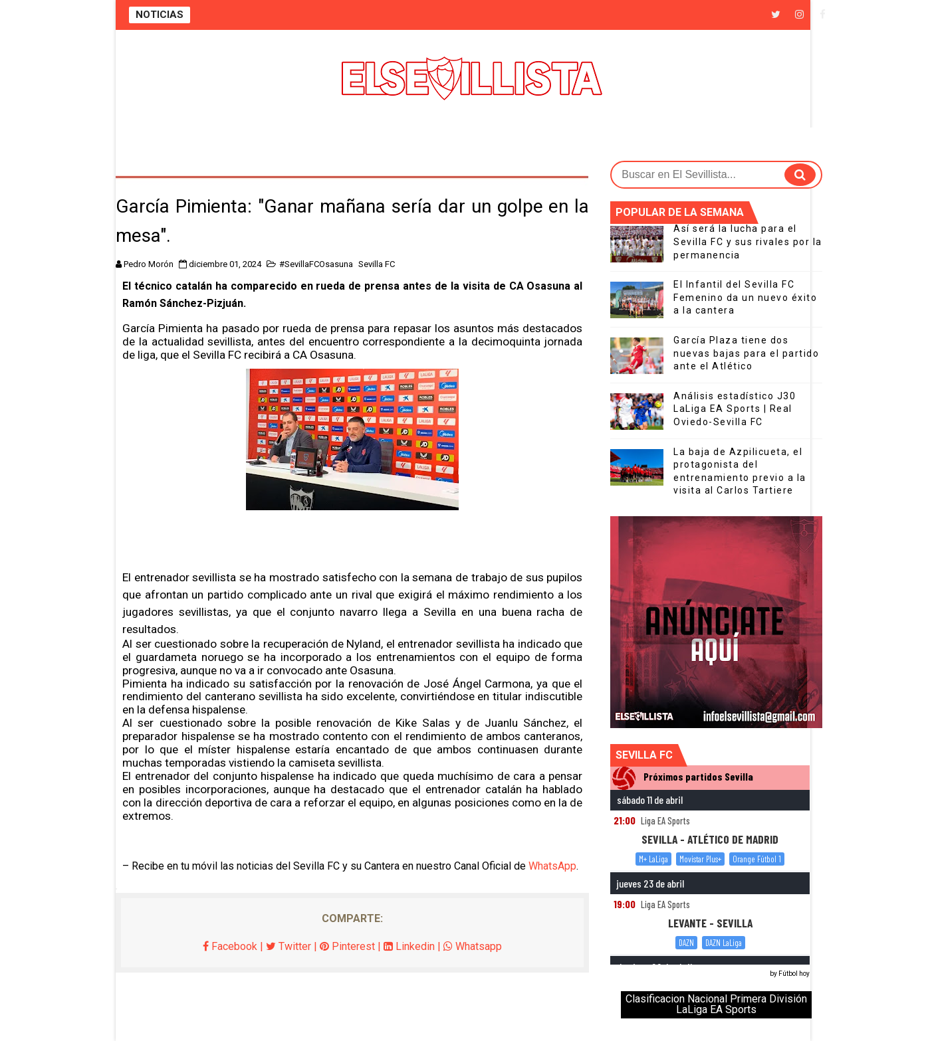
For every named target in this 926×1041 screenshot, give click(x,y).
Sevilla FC (376, 264)
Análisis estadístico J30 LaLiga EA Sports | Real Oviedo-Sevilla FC (734, 409)
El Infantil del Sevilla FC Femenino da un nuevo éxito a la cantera (745, 297)
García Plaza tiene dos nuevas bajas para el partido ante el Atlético (746, 353)
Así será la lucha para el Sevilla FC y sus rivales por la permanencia (747, 241)
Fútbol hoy (794, 973)
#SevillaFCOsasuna (316, 264)
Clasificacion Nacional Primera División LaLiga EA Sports (716, 1004)
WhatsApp (552, 866)
